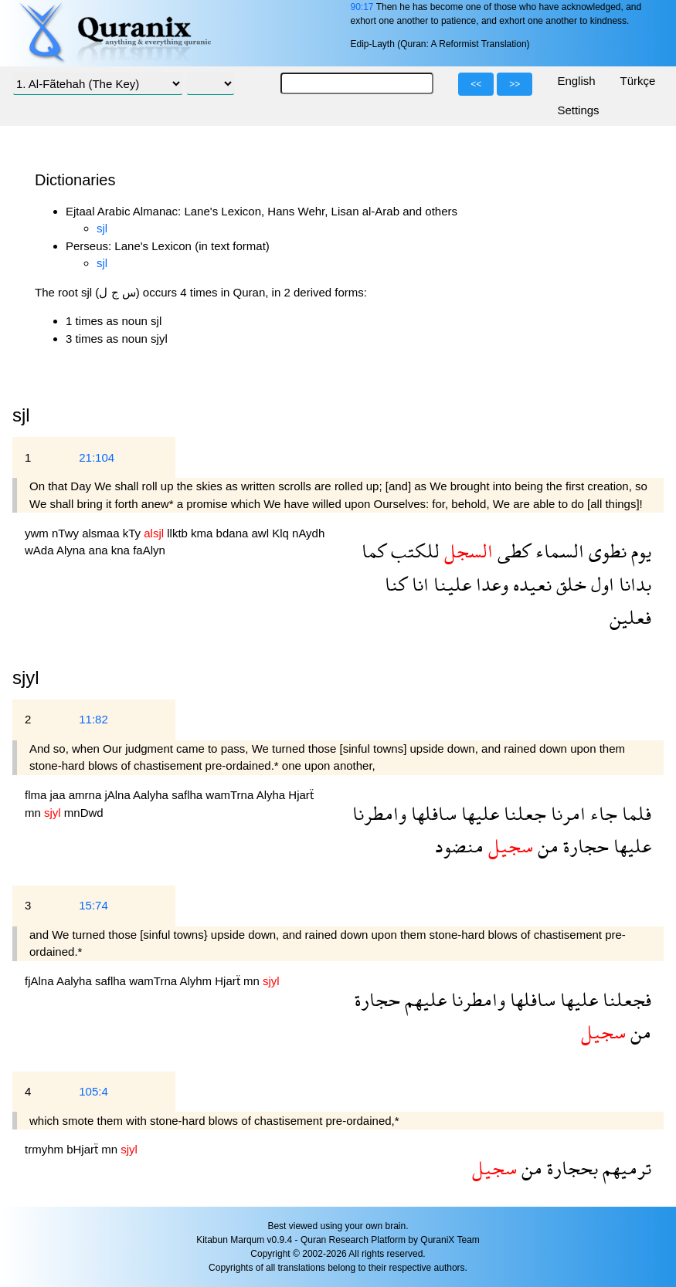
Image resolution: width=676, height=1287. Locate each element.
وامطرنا (379, 813)
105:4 (93, 1091)
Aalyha (152, 794)
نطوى (605, 551)
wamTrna (231, 794)
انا (418, 584)
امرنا (566, 813)
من (546, 846)
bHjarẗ (83, 1149)
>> (514, 84)
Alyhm (197, 980)
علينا (450, 584)
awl (262, 533)
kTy (133, 533)
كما (374, 551)
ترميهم (624, 1168)
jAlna (118, 794)
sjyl (25, 677)
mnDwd (84, 812)
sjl (102, 228)
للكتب (413, 551)
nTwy (67, 533)
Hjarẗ (301, 794)
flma (37, 794)
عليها (478, 813)
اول (600, 584)
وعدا (489, 584)
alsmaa (102, 533)
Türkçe (638, 80)
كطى (512, 551)
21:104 (96, 457)
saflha (189, 794)
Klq (282, 533)
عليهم (423, 999)
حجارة (584, 846)
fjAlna (40, 980)
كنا (396, 584)
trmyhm (45, 1149)
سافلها (431, 813)
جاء (601, 813)
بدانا (632, 584)
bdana (234, 533)
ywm (38, 533)
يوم (639, 551)
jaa (59, 794)
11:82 (93, 719)
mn (34, 812)
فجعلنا (624, 999)
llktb (179, 533)
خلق (569, 584)
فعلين (630, 617)
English (576, 80)
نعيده (530, 584)
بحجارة (570, 1168)
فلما (634, 813)
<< (475, 84)
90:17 (361, 7)
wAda (40, 550)
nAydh (308, 533)
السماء (557, 551)
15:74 (93, 905)
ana (100, 550)
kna (122, 550)
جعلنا (522, 813)
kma (203, 533)
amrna (87, 794)
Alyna (72, 550)
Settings (578, 110)
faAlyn (149, 550)
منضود (459, 846)
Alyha (272, 794)
